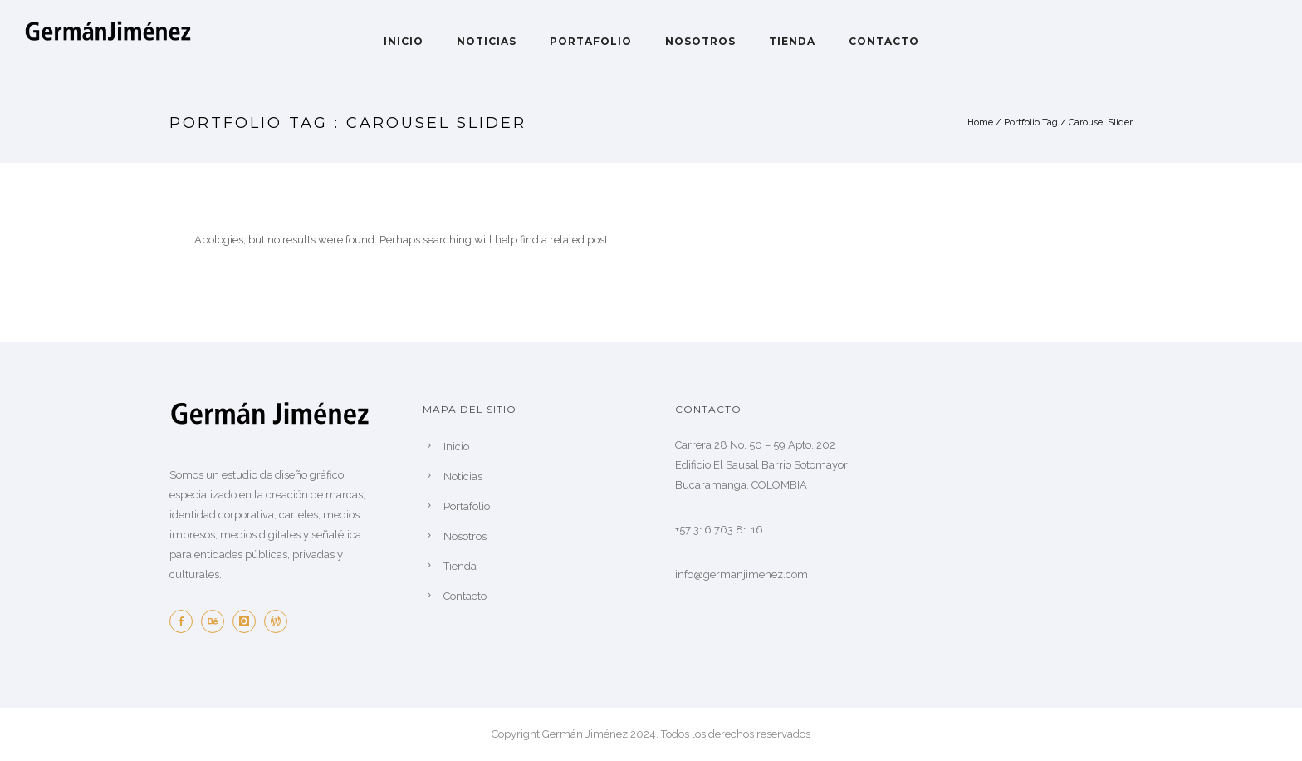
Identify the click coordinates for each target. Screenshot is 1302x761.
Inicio (403, 41)
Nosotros (700, 41)
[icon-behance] (216, 621)
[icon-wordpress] (280, 621)
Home (980, 122)
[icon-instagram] (248, 621)
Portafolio (591, 41)
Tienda (792, 41)
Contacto (884, 41)
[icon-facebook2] (185, 621)
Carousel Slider (1101, 122)
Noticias (486, 41)
